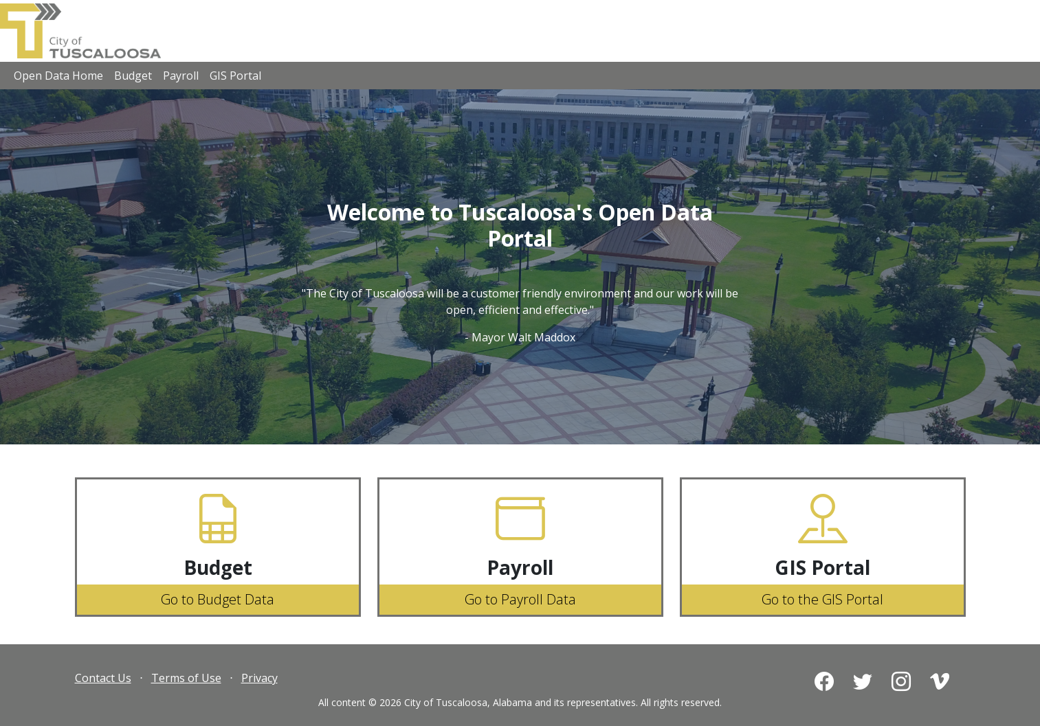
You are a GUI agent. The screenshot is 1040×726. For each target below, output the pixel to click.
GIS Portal (235, 75)
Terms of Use (186, 677)
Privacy (259, 677)
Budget (133, 75)
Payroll (181, 75)
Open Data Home (58, 75)
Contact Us (103, 677)
